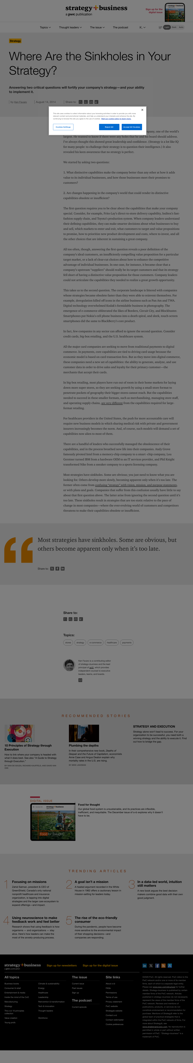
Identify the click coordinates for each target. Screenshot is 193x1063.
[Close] (142, 110)
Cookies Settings (63, 127)
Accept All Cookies (131, 127)
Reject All (109, 127)
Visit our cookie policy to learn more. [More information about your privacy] (116, 119)
